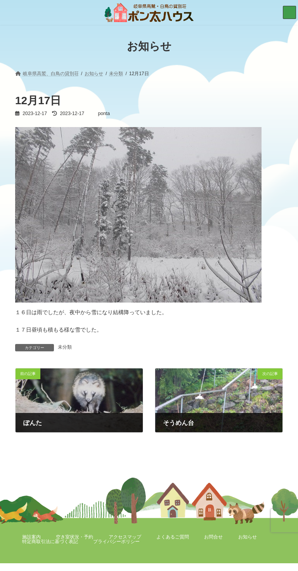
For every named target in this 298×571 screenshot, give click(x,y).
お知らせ (247, 537)
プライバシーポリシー (116, 541)
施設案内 (31, 537)
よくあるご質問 (172, 537)
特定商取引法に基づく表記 (50, 541)
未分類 (65, 347)
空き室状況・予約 (74, 537)
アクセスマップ (125, 537)
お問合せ (213, 537)
